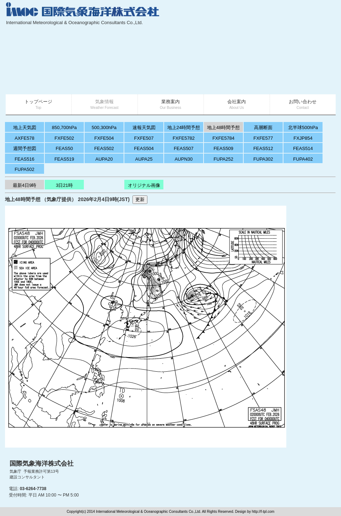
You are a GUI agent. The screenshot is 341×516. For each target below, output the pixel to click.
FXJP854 (302, 138)
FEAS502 (104, 148)
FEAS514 (303, 148)
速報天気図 (144, 127)
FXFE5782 (184, 138)
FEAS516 (24, 159)
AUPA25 (144, 159)
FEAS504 (144, 148)
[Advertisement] (281, 48)
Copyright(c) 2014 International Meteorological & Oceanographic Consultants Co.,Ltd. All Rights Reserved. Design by (159, 512)
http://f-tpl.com (263, 512)
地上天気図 (24, 127)
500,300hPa (104, 127)
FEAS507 (184, 148)
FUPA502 (24, 169)
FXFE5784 (223, 138)
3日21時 (64, 185)
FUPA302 (263, 159)
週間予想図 (24, 148)
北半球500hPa (303, 127)
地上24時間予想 (183, 127)
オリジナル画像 (144, 185)
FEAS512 (263, 148)
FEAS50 (64, 148)
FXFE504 (104, 138)
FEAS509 (223, 148)
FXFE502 (64, 138)
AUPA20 (104, 159)
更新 (140, 199)
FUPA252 (223, 159)
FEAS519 (64, 159)
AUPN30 (184, 159)
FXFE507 (144, 138)
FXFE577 (263, 138)
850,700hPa (64, 127)
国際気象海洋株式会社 (42, 463)
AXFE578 (24, 138)
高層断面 (263, 127)
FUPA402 (303, 159)
